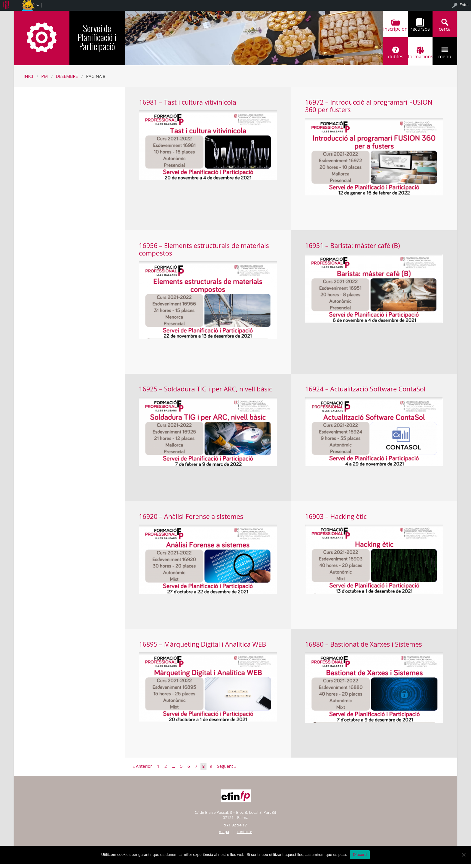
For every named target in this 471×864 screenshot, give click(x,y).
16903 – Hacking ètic (336, 516)
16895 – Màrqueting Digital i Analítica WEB (202, 644)
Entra (464, 4)
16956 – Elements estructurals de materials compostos (204, 249)
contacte (244, 831)
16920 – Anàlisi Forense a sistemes (191, 516)
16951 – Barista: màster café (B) (352, 245)
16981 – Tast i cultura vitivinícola (187, 102)
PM (44, 76)
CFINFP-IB (42, 37)
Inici (28, 76)
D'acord (360, 854)
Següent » (226, 766)
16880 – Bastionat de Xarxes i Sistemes (363, 644)
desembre (67, 76)
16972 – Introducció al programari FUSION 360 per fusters (369, 106)
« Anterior (142, 766)
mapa (224, 831)
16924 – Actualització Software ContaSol (365, 389)
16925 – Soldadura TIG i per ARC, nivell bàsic (205, 389)
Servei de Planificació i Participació (97, 37)
